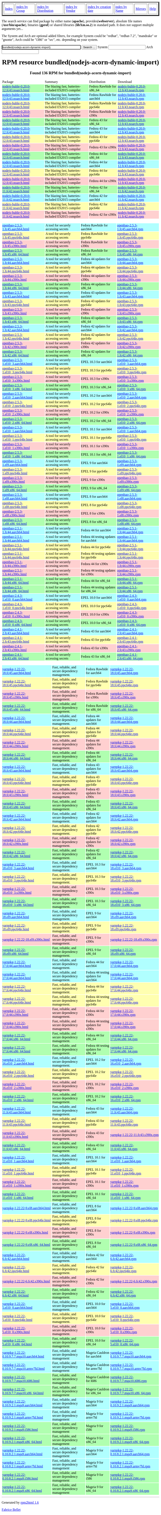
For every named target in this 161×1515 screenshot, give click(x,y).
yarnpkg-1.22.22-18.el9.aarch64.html (15, 915)
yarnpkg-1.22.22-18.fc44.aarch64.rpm (124, 720)
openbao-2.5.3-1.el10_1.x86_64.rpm (131, 454)
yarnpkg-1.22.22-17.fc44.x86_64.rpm (124, 1037)
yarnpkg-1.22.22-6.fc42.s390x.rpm (133, 1281)
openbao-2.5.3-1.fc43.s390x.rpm (128, 311)
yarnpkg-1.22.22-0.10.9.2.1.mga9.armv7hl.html (22, 1415)
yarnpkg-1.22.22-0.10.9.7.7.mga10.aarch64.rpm (130, 1354)
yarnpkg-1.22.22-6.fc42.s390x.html (26, 1281)
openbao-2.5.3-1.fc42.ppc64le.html (15, 336)
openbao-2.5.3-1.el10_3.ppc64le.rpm (131, 370)
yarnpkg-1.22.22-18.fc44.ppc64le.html (16, 732)
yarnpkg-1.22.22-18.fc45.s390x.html (15, 695)
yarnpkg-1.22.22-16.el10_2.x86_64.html (18, 1098)
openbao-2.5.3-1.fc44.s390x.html (14, 277)
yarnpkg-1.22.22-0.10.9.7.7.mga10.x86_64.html (23, 1391)
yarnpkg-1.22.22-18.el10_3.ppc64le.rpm (125, 878)
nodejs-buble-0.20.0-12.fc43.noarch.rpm (132, 88)
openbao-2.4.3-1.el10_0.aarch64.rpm (131, 597)
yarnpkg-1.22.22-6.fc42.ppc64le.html (15, 1269)
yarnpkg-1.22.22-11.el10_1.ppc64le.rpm (125, 1171)
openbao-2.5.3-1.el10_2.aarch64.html (17, 395)
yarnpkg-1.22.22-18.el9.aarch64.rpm (123, 915)
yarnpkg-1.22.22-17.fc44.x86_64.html (16, 1037)
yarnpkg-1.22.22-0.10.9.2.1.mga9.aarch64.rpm (130, 1403)
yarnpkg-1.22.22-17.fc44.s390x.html (15, 1012)
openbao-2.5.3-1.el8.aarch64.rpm (129, 496)
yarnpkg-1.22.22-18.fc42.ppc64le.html (16, 829)
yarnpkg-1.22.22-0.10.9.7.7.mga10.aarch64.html (23, 1354)
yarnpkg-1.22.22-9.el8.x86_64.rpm (133, 1244)
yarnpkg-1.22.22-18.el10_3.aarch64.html (18, 866)
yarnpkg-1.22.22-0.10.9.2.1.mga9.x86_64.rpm (129, 1440)
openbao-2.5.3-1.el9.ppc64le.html (14, 471)
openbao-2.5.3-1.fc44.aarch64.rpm (130, 261)
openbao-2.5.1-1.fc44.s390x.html (14, 564)
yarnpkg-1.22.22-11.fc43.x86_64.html (16, 1147)
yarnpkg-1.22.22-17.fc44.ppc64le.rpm (124, 988)
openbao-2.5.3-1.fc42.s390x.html (14, 345)
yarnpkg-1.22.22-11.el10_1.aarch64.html (18, 1159)
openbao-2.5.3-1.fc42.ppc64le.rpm (130, 336)
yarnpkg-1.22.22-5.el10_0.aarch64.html (17, 1305)
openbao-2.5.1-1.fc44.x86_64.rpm (130, 580)
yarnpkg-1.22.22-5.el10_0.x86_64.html (17, 1342)
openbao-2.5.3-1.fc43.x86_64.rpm (130, 319)
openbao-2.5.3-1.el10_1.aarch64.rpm (131, 429)
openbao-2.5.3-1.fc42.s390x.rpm (128, 345)
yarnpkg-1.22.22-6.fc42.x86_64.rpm (123, 1293)
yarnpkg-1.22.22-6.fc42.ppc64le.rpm (123, 1269)
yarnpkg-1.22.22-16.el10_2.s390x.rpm (124, 1086)
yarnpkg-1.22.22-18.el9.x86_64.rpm (123, 951)
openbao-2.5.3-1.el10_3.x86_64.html (17, 387)
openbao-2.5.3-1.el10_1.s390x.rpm (130, 446)
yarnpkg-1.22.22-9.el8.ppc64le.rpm (134, 1220)
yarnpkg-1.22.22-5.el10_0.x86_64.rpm (124, 1342)
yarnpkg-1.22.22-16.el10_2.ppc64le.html (18, 1073)
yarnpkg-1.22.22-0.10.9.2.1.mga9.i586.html (20, 1427)
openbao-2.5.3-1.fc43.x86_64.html (15, 319)
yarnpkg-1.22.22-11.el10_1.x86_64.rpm (125, 1196)
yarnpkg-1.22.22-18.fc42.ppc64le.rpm (124, 829)
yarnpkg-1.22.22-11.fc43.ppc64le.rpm (124, 1122)
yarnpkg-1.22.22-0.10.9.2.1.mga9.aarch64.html (22, 1403)
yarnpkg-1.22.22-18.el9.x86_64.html (15, 951)
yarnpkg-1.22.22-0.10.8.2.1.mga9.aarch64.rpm (130, 1452)
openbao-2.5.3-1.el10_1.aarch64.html (17, 429)
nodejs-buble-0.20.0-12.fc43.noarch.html (16, 88)
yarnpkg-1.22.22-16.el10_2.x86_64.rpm (125, 1098)
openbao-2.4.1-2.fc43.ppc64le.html (15, 639)
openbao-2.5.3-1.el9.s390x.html (13, 479)
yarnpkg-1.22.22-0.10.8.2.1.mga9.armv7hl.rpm (130, 1464)
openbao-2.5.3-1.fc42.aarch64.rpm (130, 328)
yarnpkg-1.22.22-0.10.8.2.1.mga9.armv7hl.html (22, 1464)
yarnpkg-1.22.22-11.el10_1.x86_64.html (17, 1196)
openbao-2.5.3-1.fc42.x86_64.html (15, 353)
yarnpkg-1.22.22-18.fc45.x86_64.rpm (124, 707)
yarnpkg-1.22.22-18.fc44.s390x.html (15, 744)
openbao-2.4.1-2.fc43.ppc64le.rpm (130, 639)
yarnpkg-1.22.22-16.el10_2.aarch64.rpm (125, 1061)
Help (152, 9)
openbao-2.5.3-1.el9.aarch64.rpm (129, 463)
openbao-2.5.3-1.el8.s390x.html (13, 513)
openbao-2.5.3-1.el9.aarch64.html (14, 463)
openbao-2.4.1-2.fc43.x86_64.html (15, 656)
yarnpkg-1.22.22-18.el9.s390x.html (26, 939)
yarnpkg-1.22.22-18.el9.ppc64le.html (15, 927)
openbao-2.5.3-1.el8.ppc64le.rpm (129, 505)
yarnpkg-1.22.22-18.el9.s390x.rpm (133, 939)
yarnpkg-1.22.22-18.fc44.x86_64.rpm (124, 756)
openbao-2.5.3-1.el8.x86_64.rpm (129, 521)
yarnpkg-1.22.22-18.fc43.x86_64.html (16, 805)
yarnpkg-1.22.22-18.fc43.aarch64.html (16, 768)
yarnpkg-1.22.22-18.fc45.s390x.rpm (122, 695)
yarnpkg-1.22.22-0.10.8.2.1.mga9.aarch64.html (22, 1452)
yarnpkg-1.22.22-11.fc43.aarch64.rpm (124, 1110)
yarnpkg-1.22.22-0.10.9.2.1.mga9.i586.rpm (127, 1427)
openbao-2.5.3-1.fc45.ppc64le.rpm (130, 235)
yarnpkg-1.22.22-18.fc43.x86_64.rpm (124, 805)
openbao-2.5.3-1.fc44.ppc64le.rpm (130, 269)
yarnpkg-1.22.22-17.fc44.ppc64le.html (16, 988)
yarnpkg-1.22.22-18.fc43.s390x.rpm (122, 793)
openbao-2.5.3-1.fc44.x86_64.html (15, 286)
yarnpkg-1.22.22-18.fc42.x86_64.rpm (124, 854)
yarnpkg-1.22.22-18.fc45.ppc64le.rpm (124, 683)
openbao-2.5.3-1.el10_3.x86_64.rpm (131, 387)
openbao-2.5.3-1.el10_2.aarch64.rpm (131, 395)
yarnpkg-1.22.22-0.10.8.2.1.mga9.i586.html (20, 1476)
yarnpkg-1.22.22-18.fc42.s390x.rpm (122, 842)
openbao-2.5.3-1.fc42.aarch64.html (15, 328)
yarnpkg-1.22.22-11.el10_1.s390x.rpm (124, 1183)
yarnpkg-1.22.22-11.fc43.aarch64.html (16, 1110)
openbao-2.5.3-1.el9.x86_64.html (14, 488)
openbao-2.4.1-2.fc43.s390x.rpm (128, 648)
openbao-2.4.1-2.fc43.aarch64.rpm (130, 631)
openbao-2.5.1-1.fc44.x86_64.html (15, 580)
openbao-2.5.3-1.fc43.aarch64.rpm (130, 294)
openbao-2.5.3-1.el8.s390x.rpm (128, 513)
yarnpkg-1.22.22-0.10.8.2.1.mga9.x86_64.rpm (129, 1488)
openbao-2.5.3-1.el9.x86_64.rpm (129, 488)
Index (9, 9)
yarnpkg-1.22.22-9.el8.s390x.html (25, 1232)
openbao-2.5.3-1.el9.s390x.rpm (128, 479)
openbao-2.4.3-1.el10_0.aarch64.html (17, 597)
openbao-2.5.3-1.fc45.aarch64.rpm (130, 227)
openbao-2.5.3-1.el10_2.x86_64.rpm (131, 420)
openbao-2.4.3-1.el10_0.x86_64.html (17, 622)
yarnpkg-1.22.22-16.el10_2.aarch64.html (18, 1061)
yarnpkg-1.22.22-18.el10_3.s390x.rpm (124, 890)
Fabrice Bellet (11, 1509)
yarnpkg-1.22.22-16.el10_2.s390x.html (16, 1086)
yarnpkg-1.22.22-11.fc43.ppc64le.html (16, 1122)
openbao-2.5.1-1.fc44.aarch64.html (15, 530)
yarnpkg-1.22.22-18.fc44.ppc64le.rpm (124, 732)
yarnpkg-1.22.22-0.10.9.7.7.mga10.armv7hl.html (23, 1366)
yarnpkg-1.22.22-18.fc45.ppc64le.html (16, 683)
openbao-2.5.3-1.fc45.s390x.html (14, 244)
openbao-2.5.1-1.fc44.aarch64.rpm (130, 530)
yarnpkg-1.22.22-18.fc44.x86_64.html (16, 756)
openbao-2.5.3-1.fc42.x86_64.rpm (130, 353)
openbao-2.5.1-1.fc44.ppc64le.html (15, 547)
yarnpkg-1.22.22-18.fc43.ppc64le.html (16, 781)
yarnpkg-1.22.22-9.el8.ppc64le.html (26, 1220)
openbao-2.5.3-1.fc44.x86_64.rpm (130, 286)
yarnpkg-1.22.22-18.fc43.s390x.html (15, 793)
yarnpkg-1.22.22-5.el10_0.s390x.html (16, 1330)
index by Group (22, 8)
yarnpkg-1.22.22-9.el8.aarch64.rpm (134, 1208)
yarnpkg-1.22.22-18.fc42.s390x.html (15, 842)
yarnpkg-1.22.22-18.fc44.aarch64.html (16, 720)
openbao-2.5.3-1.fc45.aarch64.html (15, 227)
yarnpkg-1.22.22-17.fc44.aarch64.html (16, 964)
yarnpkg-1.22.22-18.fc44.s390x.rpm (122, 744)
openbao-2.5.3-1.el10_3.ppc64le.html (17, 370)
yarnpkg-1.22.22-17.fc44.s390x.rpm (122, 1012)
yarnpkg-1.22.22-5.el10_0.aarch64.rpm (125, 1305)
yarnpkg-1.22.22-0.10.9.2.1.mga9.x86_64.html (22, 1440)
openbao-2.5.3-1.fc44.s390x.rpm (128, 277)
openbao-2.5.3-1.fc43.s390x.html (14, 311)
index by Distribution (45, 8)
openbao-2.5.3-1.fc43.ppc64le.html (15, 303)
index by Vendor (71, 8)
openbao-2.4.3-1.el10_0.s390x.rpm (130, 614)
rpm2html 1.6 (30, 1502)
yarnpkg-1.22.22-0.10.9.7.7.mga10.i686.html (20, 1379)
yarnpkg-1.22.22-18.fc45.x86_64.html (16, 707)
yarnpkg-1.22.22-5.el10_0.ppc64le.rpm (125, 1318)
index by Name (121, 8)
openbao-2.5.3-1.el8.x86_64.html (14, 521)
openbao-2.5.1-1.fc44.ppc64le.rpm (130, 547)
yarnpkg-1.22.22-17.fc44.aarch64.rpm (124, 964)
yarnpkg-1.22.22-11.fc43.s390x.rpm (134, 1135)
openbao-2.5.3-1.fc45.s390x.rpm (128, 244)
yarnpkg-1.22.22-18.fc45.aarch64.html (16, 671)
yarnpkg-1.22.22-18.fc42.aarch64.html (16, 817)
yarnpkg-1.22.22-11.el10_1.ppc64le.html (18, 1171)
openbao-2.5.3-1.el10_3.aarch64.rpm (131, 362)
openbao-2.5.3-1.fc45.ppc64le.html (15, 235)
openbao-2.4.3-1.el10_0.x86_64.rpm (131, 622)
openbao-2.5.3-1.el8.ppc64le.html (14, 505)
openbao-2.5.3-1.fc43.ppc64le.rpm (130, 303)
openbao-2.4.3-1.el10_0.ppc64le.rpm (131, 606)
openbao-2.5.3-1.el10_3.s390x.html (16, 378)
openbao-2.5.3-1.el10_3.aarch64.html (17, 362)
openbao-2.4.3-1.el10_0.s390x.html (16, 614)
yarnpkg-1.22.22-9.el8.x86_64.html (26, 1244)
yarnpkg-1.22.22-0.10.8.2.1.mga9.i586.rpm (127, 1476)
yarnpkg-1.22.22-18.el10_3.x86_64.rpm (125, 903)
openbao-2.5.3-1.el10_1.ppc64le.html (17, 437)
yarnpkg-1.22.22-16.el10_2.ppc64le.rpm (125, 1073)
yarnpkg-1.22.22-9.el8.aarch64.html (26, 1208)
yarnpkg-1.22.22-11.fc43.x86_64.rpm (124, 1147)
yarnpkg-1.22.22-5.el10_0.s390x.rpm (123, 1330)
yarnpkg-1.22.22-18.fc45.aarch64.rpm (124, 671)
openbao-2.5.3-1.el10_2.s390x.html (16, 412)
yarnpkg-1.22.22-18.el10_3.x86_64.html (18, 903)
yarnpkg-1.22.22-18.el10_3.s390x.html (16, 890)
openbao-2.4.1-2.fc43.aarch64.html (15, 631)
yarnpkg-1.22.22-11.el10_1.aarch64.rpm (125, 1159)
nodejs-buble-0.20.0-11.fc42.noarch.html (16, 189)
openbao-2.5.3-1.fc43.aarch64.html (15, 294)
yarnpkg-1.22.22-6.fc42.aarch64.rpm (123, 1257)
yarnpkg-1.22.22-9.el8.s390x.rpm (132, 1232)
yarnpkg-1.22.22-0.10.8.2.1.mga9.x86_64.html (22, 1488)
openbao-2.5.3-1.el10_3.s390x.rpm (130, 378)
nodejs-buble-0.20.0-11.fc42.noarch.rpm (132, 189)
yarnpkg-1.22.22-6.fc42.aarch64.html (15, 1257)
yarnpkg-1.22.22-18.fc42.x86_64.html (16, 854)
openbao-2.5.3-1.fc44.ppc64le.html (15, 269)
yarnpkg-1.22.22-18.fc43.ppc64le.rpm (124, 781)
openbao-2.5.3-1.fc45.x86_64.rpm (130, 252)
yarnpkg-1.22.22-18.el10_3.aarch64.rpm (125, 866)
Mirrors (141, 9)
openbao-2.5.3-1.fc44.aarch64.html (15, 261)
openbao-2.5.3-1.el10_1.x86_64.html (17, 454)
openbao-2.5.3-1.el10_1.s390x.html (16, 446)
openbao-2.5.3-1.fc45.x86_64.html (15, 252)
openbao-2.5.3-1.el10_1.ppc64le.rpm (131, 437)
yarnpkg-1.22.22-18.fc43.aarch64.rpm (124, 768)
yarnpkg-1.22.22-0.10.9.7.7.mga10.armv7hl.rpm (131, 1366)
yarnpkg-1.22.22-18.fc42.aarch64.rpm (124, 817)
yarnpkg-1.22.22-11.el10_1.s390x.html (16, 1183)
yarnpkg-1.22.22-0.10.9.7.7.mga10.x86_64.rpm (130, 1391)
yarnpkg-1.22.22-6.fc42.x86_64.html (15, 1293)
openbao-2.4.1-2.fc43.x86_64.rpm (130, 656)
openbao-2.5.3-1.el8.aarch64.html (14, 496)
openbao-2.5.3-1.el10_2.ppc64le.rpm (131, 404)
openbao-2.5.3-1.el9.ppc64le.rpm (129, 471)
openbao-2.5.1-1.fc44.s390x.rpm (128, 564)
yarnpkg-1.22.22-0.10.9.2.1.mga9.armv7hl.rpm (130, 1415)
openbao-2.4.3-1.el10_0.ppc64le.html (17, 606)
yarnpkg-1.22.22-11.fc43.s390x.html (15, 1135)
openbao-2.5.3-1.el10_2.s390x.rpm (130, 412)
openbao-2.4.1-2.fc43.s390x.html (14, 648)
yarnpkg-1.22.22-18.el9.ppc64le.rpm (123, 927)
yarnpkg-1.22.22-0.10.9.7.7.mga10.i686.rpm (128, 1379)
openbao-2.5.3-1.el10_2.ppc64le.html (17, 404)
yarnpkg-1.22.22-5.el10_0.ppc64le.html (17, 1318)
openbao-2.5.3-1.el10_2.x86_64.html (17, 420)
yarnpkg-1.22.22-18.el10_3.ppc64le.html (18, 878)
